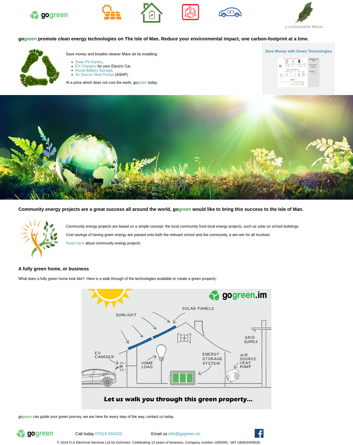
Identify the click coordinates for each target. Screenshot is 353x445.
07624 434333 (108, 433)
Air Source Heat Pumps (94, 75)
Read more (75, 243)
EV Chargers (86, 66)
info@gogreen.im (184, 433)
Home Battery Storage (93, 70)
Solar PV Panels (89, 62)
